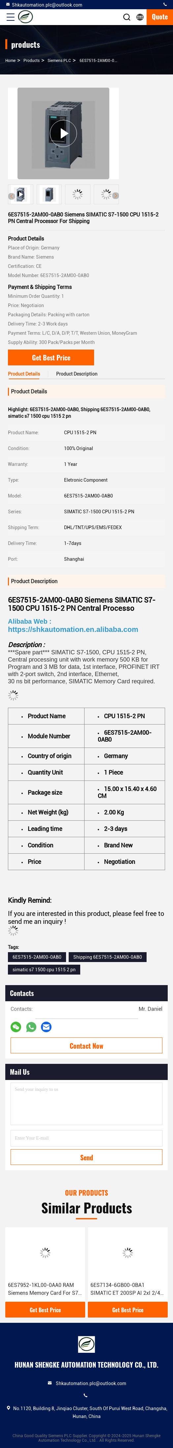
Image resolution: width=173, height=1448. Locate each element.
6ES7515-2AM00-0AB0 (37, 957)
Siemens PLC (59, 60)
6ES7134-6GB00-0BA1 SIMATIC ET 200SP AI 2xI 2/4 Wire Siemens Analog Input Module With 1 (125, 1289)
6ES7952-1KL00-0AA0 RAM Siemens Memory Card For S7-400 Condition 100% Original (44, 1289)
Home (10, 60)
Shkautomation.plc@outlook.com (43, 5)
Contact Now (86, 1046)
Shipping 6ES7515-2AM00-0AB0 (107, 957)
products (31, 60)
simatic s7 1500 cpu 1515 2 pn (44, 969)
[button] (115, 195)
